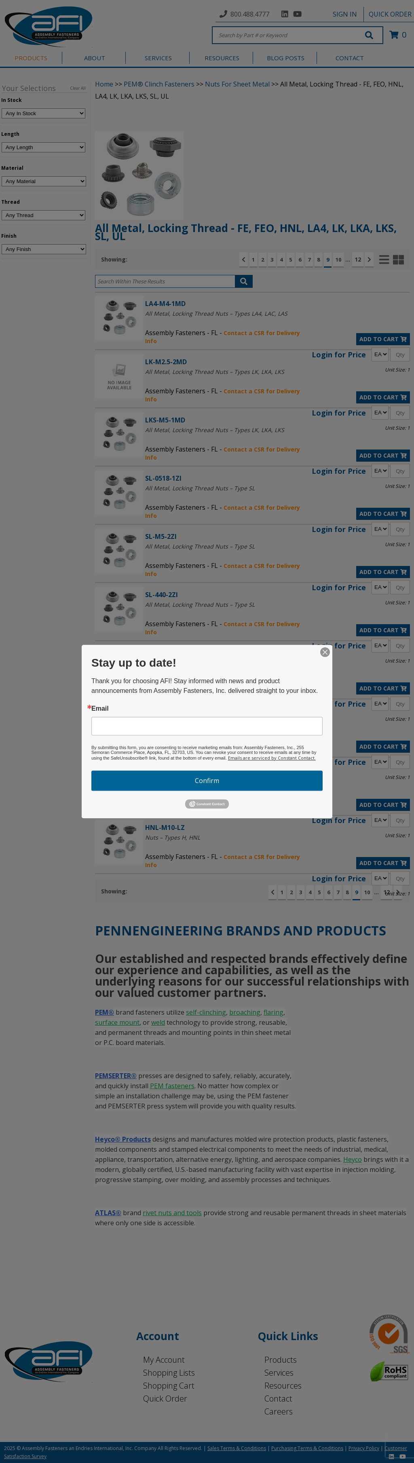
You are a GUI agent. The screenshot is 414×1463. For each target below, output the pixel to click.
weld (158, 1022)
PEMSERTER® (116, 1075)
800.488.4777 (249, 14)
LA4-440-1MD (166, 652)
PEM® (104, 1012)
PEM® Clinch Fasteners (159, 84)
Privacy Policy (364, 1448)
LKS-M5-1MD (165, 420)
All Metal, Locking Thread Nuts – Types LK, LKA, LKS (214, 372)
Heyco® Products (123, 1139)
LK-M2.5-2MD (166, 361)
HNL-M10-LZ (165, 827)
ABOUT (94, 58)
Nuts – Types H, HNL (172, 837)
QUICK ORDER (390, 14)
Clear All (78, 88)
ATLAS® (108, 1212)
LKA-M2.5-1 (163, 711)
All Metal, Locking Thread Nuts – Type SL (200, 488)
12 (358, 259)
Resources (283, 1385)
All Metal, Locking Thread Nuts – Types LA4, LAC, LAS (216, 313)
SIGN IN (345, 14)
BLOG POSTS (285, 58)
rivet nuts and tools (172, 1212)
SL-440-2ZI (161, 594)
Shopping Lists (169, 1372)
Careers (278, 1411)
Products (280, 1359)
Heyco (352, 1159)
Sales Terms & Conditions (236, 1448)
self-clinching (206, 1012)
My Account (164, 1359)
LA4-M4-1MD (165, 303)
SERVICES (158, 58)
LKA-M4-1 (160, 769)
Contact (278, 1398)
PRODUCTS (31, 58)
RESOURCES (222, 58)
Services (279, 1372)
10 (338, 259)
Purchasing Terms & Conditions (307, 1448)
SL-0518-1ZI (163, 478)
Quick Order (165, 1398)
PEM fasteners (172, 1085)
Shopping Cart (168, 1385)
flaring (273, 1012)
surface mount (117, 1022)
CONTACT (350, 58)
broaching (244, 1012)
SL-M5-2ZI (161, 536)
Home (104, 84)
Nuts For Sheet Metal (237, 84)
